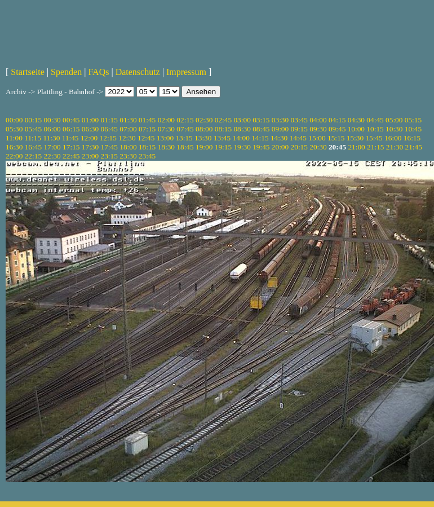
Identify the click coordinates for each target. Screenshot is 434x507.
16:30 (14, 147)
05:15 (413, 120)
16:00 (392, 138)
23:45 (147, 156)
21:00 (356, 147)
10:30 (394, 129)
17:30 (90, 147)
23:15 (109, 156)
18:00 (127, 147)
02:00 (166, 120)
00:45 (71, 120)
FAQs (98, 72)
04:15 (337, 120)
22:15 (33, 156)
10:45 (413, 129)
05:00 (394, 120)
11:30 (51, 138)
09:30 (317, 129)
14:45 (298, 138)
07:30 (166, 129)
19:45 (261, 147)
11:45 (70, 138)
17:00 (51, 147)
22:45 (71, 156)
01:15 (109, 120)
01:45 (147, 120)
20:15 (299, 147)
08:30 (241, 129)
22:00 (14, 156)
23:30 (127, 156)
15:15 (335, 138)
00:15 (33, 120)
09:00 (280, 129)
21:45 (413, 147)
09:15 (299, 129)
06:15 (71, 129)
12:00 (89, 138)
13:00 (165, 138)
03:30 (280, 120)
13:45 (222, 138)
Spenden (66, 72)
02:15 (184, 120)
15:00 (316, 138)
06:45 (109, 129)
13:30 (202, 138)
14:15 (259, 138)
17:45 (109, 147)
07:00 (127, 129)
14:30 (279, 138)
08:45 (261, 129)
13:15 (183, 138)
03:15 (261, 120)
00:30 (51, 120)
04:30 (356, 120)
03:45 (299, 120)
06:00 (51, 129)
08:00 (204, 129)
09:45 (337, 129)
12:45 (146, 138)
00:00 (14, 120)
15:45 (373, 138)
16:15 (412, 138)
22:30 (51, 156)
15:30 (355, 138)
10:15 (374, 129)
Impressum (186, 72)
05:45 (33, 129)
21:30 (394, 147)
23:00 (90, 156)
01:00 (90, 120)
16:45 (33, 147)
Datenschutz (138, 72)
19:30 (241, 147)
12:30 (126, 138)
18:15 (147, 147)
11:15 (32, 138)
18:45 (184, 147)
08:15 (223, 129)
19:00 (204, 147)
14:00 (241, 138)
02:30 (204, 120)
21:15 (375, 147)
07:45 (184, 129)
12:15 (108, 138)
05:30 (14, 129)
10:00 (356, 129)
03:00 (241, 120)
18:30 (166, 147)
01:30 (127, 120)
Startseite (28, 72)
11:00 (14, 138)
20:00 (280, 147)
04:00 (317, 120)
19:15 (223, 147)
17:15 (71, 147)
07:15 (147, 129)
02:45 (223, 120)
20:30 (317, 147)
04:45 (374, 120)
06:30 (90, 129)
